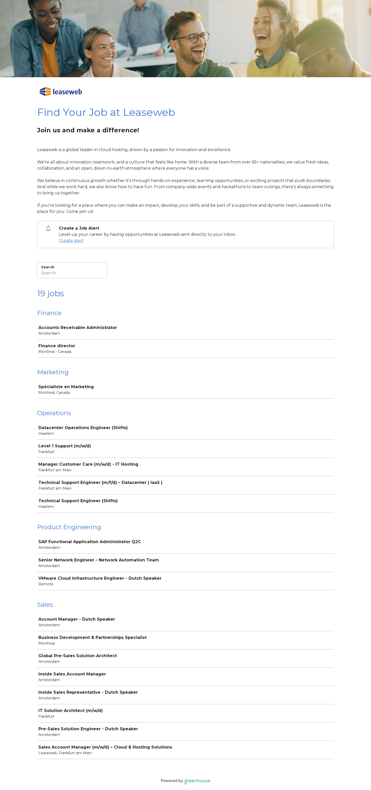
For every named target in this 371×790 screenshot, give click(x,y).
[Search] (72, 273)
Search (47, 267)
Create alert (71, 240)
